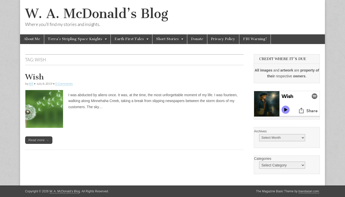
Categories (262, 159)
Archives (260, 131)
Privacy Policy (223, 39)
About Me (32, 39)
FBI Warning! (255, 39)
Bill (31, 84)
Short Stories (167, 39)
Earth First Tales (129, 39)
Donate (197, 39)
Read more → (38, 140)
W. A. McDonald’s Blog (96, 13)
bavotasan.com (309, 191)
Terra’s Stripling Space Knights (75, 39)
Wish (34, 76)
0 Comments (64, 84)
